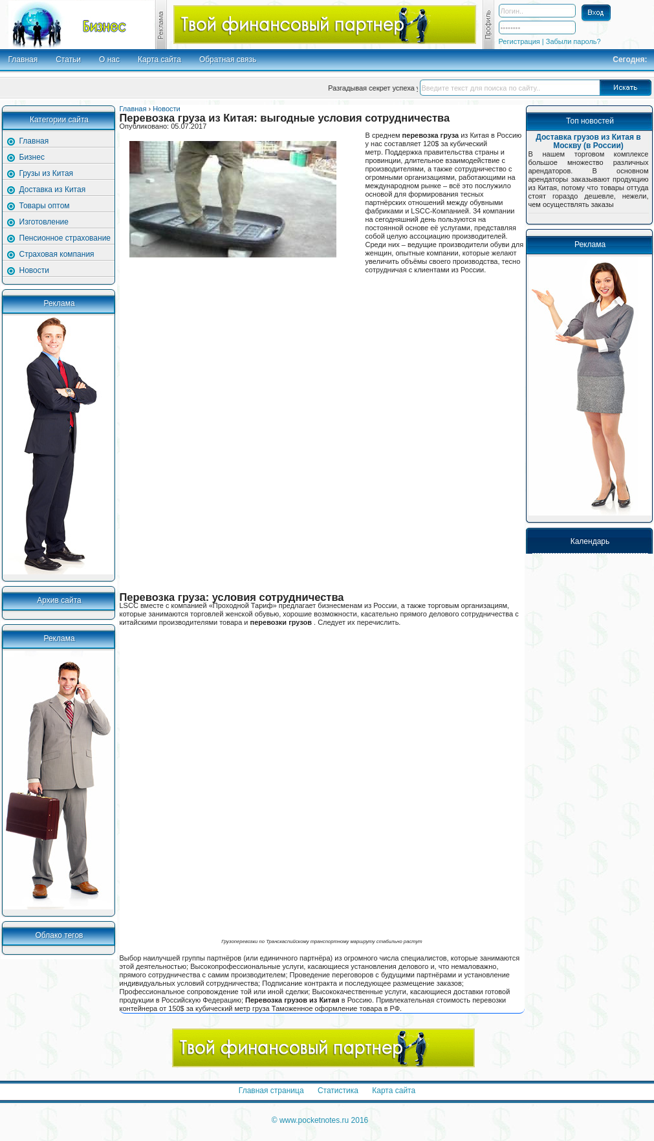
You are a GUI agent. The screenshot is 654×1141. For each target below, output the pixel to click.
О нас (109, 59)
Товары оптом (44, 205)
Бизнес (32, 157)
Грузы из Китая (46, 173)
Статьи (68, 59)
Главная (23, 59)
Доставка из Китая (52, 189)
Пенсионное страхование (65, 238)
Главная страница (272, 1090)
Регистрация (520, 41)
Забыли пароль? (573, 41)
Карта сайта (159, 59)
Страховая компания (56, 254)
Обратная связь (227, 59)
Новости (34, 270)
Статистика (339, 1090)
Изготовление (44, 221)
